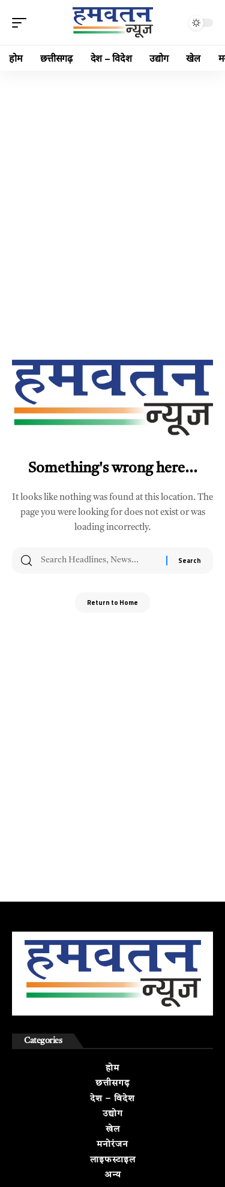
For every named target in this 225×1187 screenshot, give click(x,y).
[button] (22, 23)
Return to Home (112, 602)
